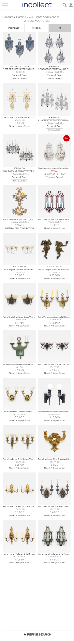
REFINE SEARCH (37, 634)
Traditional (13, 28)
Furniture (7, 17)
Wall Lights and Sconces (44, 17)
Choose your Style (37, 21)
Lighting (21, 17)
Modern (36, 28)
